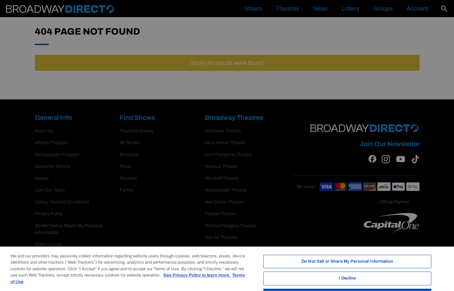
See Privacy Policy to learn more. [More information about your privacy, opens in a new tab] (196, 282)
